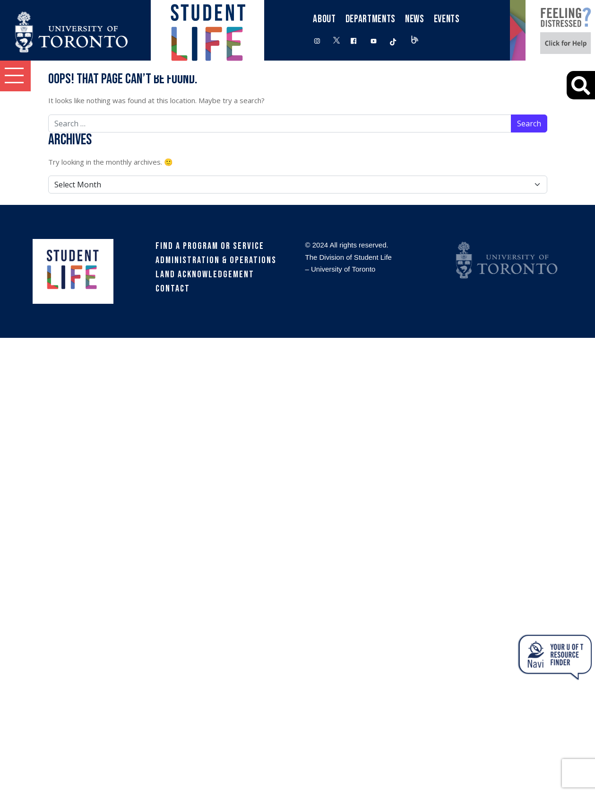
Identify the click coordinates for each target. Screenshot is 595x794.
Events (447, 19)
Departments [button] (370, 19)
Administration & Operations (215, 260)
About (324, 19)
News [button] (414, 19)
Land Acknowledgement (204, 274)
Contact (172, 288)
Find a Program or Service (209, 246)
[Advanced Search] (581, 85)
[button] (15, 76)
